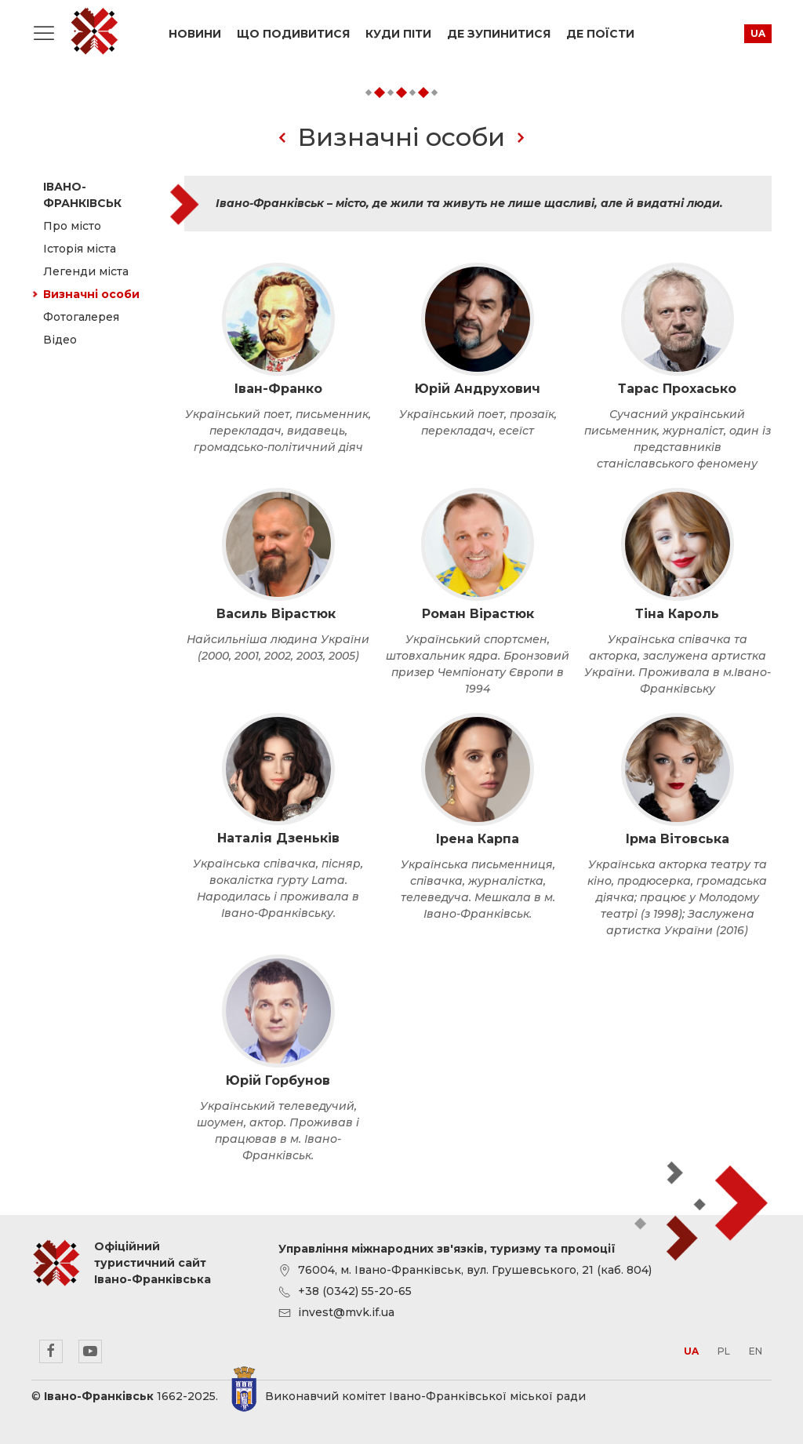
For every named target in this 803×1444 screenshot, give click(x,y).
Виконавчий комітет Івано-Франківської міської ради (425, 1396)
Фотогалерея (81, 317)
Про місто (72, 226)
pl (724, 1351)
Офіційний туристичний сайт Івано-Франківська (94, 31)
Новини (195, 34)
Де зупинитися (498, 34)
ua (757, 33)
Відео (60, 340)
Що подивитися (293, 34)
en (755, 1351)
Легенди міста (86, 271)
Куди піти (398, 34)
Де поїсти (600, 34)
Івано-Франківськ (82, 195)
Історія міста (79, 249)
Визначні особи (91, 294)
